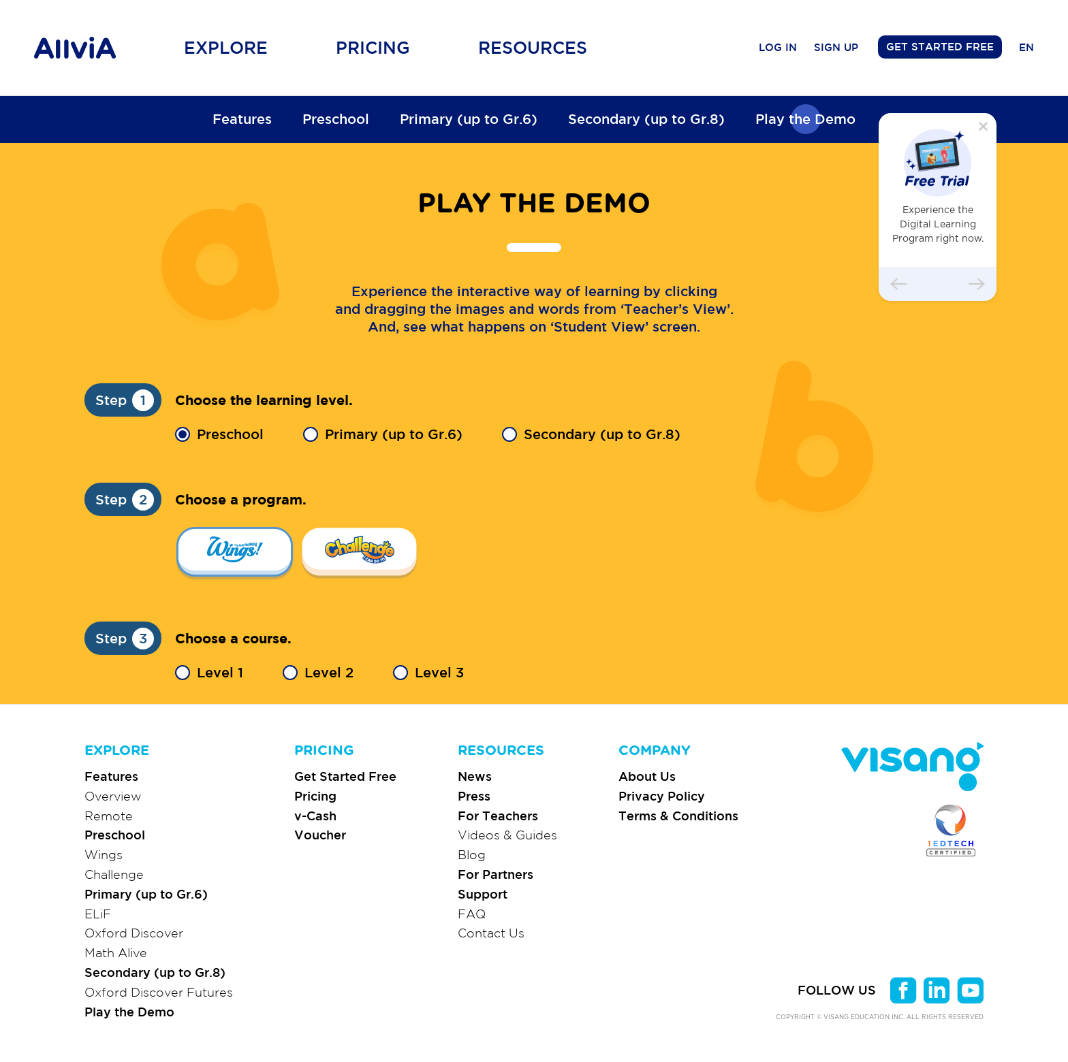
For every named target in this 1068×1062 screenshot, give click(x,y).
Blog (472, 854)
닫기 (983, 126)
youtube (970, 990)
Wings (103, 854)
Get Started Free (345, 776)
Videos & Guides (507, 834)
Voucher (320, 834)
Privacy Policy (661, 796)
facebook (903, 990)
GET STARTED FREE (940, 46)
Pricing (315, 796)
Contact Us (491, 932)
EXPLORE (116, 751)
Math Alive (115, 952)
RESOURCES (501, 751)
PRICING (324, 751)
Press (474, 796)
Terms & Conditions (678, 815)
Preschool (335, 119)
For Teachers (498, 815)
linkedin (937, 990)
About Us (647, 776)
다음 (977, 284)
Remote (108, 815)
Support (482, 894)
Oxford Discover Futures (158, 992)
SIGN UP (836, 47)
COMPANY (654, 751)
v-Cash (315, 815)
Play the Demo (805, 119)
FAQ (472, 913)
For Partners (495, 874)
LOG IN (778, 47)
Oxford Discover (133, 932)
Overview (113, 796)
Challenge (114, 874)
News (475, 776)
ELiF (97, 913)
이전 (898, 284)
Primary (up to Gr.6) (468, 119)
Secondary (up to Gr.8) (646, 119)
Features (242, 119)
